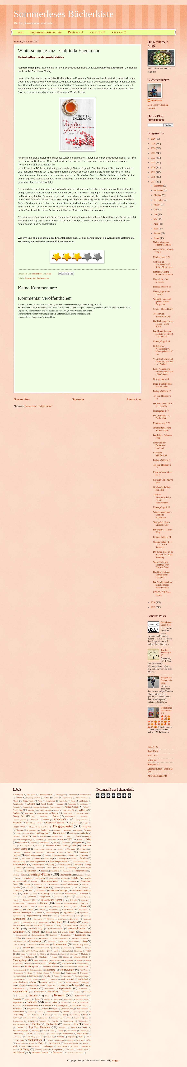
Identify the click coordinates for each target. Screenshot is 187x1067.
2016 (153, 602)
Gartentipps (53, 878)
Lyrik (56, 951)
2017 (153, 182)
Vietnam (60, 1037)
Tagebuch (77, 1018)
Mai (156, 219)
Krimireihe (19, 931)
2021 (153, 162)
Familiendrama (19, 861)
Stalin (29, 1015)
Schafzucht (84, 1002)
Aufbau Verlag (71, 807)
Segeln (54, 1009)
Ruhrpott (47, 999)
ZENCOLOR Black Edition (162, 593)
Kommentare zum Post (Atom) (38, 406)
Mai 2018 (32, 954)
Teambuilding (18, 1021)
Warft (89, 1037)
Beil (33, 816)
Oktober (158, 195)
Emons (70, 852)
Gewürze (57, 888)
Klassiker (73, 919)
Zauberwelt (35, 1046)
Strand (56, 1015)
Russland (57, 999)
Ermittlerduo (72, 855)
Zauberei (24, 1046)
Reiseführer (53, 991)
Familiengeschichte (58, 861)
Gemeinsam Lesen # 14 (166, 623)
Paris (60, 982)
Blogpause (87, 827)
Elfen (61, 852)
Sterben (48, 1015)
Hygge (58, 903)
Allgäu (15, 801)
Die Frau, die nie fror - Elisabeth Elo (163, 404)
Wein (50, 1040)
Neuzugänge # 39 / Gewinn (161, 292)
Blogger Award (19, 827)
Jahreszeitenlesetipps (22, 912)
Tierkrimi (87, 1024)
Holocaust (84, 900)
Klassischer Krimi (28, 922)
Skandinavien (18, 1012)
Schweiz (45, 1009)
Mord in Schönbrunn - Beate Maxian (163, 385)
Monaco (66, 957)
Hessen (69, 897)
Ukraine (61, 1031)
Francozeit (19, 871)
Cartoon (43, 836)
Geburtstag (64, 878)
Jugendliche (84, 913)
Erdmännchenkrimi (58, 855)
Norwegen (33, 976)
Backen (16, 813)
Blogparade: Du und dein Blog (166, 680)
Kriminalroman (76, 928)
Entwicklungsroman (33, 855)
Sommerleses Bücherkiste (64, 14)
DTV (69, 839)
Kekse (86, 916)
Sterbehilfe (38, 1015)
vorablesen (18, 1052)
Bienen (46, 820)
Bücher (25, 836)
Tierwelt (20, 1027)
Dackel (79, 839)
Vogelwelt (71, 1037)
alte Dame (74, 1046)
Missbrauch (29, 957)
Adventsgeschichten (33, 798)
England (16, 855)
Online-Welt (33, 979)
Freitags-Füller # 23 (162, 287)
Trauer (84, 1027)
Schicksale (16, 1005)
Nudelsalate (67, 976)
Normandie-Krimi (19, 976)
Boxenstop (67, 830)
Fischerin (29, 868)
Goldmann (40, 890)
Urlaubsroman (67, 1034)
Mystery (79, 960)
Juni (156, 214)
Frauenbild (54, 871)
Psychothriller (65, 988)
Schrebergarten (62, 1005)
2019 (153, 172)
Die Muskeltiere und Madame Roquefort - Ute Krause (163, 334)
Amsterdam (72, 804)
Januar (157, 238)
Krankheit (38, 925)
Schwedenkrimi (32, 1009)
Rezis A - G (75, 32)
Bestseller (84, 816)
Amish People (47, 804)
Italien (30, 909)
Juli (155, 209)
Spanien (66, 1012)
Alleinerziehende (82, 798)
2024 (153, 148)
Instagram (152, 760)
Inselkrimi (56, 906)
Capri (34, 836)
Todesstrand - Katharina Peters (161, 315)
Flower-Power (59, 868)
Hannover (84, 894)
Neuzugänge (67, 969)
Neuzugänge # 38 (161, 379)
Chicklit (68, 836)
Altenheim (63, 801)
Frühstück (79, 875)
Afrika (46, 798)
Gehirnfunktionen (70, 881)
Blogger (86, 823)
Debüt (88, 839)
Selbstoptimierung (67, 1009)
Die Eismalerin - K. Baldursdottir (161, 417)
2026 (153, 139)
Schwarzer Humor (80, 1005)
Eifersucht (28, 852)
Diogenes (77, 842)
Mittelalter (43, 957)
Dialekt (56, 843)
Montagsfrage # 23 (161, 423)
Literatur (56, 948)
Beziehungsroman (19, 820)
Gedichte (75, 878)
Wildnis (31, 1043)
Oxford (52, 982)
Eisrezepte (51, 852)
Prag (86, 985)
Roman (28, 278)
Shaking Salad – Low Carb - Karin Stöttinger (162, 544)
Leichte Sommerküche (60, 938)
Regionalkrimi (20, 991)
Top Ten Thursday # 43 (166, 653)
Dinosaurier (66, 843)
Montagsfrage (20, 960)
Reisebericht (39, 992)
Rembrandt (87, 992)
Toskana (73, 1027)
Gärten (34, 894)
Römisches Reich (81, 999)
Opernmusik (53, 979)
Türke (52, 1031)
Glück (29, 890)
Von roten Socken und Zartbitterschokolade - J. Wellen (163, 361)
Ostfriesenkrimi (67, 979)
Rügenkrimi (17, 1002)
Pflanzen (22, 985)
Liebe (84, 941)
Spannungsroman (79, 1012)
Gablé (17, 878)
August (157, 205)
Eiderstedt (16, 852)
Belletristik (43, 816)
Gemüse (27, 884)
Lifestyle (16, 948)
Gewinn (16, 887)
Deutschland (44, 842)
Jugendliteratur (18, 916)
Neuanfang (50, 970)
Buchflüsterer (59, 833)
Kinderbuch (19, 918)
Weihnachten (43, 278)
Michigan (16, 957)
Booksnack (45, 830)
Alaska (56, 798)
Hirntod (15, 900)
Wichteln (80, 1040)
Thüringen (66, 1024)
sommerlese (156, 100)
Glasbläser (84, 888)
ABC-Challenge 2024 (157, 776)
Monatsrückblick (80, 957)
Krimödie (36, 932)
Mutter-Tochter (56, 960)
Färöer (88, 875)
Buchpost (73, 833)
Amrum (60, 804)
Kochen (73, 922)
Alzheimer (83, 801)
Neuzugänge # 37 (161, 411)
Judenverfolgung (52, 913)
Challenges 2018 (56, 836)
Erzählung (48, 858)
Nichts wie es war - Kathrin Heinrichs (162, 243)
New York (84, 970)
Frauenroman (81, 871)
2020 (153, 167)
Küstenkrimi (80, 935)
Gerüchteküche (53, 884)
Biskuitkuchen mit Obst (34, 823)
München (16, 966)
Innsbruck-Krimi (43, 906)
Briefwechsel (28, 833)
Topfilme (62, 1027)
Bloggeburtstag (74, 823)
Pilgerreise (33, 985)
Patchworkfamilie (72, 982)
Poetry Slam (52, 985)
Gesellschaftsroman (70, 884)
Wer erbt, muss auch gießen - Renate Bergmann (162, 302)
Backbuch (82, 810)
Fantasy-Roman (65, 865)
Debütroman (22, 842)
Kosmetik (17, 925)
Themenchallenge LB (20, 1024)
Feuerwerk (78, 865)
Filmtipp (88, 865)
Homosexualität (18, 903)
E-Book (83, 849)
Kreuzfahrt (49, 925)
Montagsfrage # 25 (161, 257)
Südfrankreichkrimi (30, 1018)
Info (32, 906)
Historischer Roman (51, 899)
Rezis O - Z (118, 32)
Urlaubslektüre (53, 1034)
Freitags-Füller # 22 (162, 391)
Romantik (17, 999)
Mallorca (73, 954)
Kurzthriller (66, 935)
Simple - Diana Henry (163, 309)
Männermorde (40, 963)
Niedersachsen (18, 973)
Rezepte (33, 995)
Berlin (55, 816)
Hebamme (32, 897)
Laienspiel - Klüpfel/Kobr (160, 454)
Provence (33, 988)
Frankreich (31, 871)
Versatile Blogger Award (33, 1037)
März (156, 229)
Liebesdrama (44, 945)
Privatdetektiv (18, 988)
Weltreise (70, 1040)
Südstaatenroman (57, 1018)
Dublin (60, 849)
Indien (25, 906)
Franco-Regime (85, 868)
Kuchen (63, 932)
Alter (73, 801)
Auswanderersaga (44, 810)
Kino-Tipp (61, 919)
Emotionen (83, 852)
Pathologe (85, 982)
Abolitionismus (85, 795)
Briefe (18, 833)
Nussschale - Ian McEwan (160, 280)
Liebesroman (60, 944)
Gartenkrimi (40, 878)
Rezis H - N (97, 32)
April (156, 224)
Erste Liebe (26, 858)
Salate (54, 1002)
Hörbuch (84, 903)
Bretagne (87, 830)
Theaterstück (83, 1021)
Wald (81, 1037)
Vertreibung (49, 1037)
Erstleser (37, 858)
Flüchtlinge (72, 867)
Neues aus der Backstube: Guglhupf (159, 445)
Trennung (35, 1031)
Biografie (17, 822)
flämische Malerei (41, 1049)
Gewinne (29, 887)
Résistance (68, 999)
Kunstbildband (85, 932)
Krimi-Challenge (35, 929)
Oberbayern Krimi (81, 976)
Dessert (33, 843)
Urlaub (29, 1034)
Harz (22, 897)
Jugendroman (32, 916)
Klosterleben (43, 922)
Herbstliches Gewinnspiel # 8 (166, 710)
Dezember (158, 186)
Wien (89, 1040)
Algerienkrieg (67, 798)
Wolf (15, 1046)
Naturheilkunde (69, 966)
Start (21, 32)
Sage (46, 1002)
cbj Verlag (24, 1049)
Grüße (25, 894)
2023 (153, 153)
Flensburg (39, 868)
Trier (45, 1031)
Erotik (15, 858)
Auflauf (85, 807)
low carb (69, 1049)
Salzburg (64, 1002)
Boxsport (77, 830)
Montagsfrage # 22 (161, 507)
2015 (153, 607)
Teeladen (31, 1021)
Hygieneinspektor (70, 903)
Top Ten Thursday (39, 1027)
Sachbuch (32, 1002)
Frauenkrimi (67, 871)
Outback (44, 982)
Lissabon (26, 948)
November (159, 190)
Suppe (64, 1015)
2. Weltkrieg (18, 794)
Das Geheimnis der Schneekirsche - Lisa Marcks (161, 575)
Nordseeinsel (71, 973)
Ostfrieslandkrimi (20, 982)
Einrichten (39, 852)
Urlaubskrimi (40, 1034)
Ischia (75, 906)
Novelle (47, 976)
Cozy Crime (51, 839)
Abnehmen (73, 795)
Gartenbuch (27, 878)
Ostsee (33, 982)
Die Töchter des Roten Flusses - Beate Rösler (163, 324)
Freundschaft (65, 875)
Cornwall (39, 839)
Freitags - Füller (19, 875)
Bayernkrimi (67, 813)
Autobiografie (68, 810)
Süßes (69, 1018)
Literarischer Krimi (42, 948)
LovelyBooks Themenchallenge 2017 (37, 951)
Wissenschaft (54, 1043)
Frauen (44, 871)
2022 (153, 158)
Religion (77, 992)
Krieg (58, 925)
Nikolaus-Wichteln (42, 973)
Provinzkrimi (49, 988)
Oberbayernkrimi (19, 979)
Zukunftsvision (62, 1046)
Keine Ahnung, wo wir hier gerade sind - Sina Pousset (163, 371)
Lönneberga (78, 951)
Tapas (86, 1018)
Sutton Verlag (75, 1015)
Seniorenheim (82, 1009)
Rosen (37, 999)
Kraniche (27, 925)
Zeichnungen (48, 1046)
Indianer (16, 906)
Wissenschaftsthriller (71, 1043)
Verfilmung (17, 1037)
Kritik (48, 932)
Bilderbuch (60, 819)
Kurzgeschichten (38, 935)
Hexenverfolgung (82, 897)
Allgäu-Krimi (28, 801)
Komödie (85, 922)
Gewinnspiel (42, 887)
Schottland (47, 1005)
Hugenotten (32, 903)
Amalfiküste (18, 804)
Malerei (63, 954)
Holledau (73, 900)
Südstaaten (44, 1018)
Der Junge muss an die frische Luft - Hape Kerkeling (163, 554)
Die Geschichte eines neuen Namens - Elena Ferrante (162, 585)
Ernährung (84, 855)
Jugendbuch (68, 912)
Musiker (45, 960)
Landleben (17, 938)
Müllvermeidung (82, 963)
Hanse (15, 897)
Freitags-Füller (39, 874)
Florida (48, 868)
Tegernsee (43, 1021)
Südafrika (16, 1018)
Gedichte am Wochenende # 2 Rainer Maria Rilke (163, 264)
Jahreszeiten (83, 909)
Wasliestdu (20, 1040)
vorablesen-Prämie (40, 1052)
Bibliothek (34, 820)
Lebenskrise (43, 938)
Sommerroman (53, 1012)
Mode (54, 957)
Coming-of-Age (25, 839)
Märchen (52, 963)
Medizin (84, 954)
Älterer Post (133, 399)
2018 (153, 177)
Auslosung (17, 810)
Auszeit (57, 810)
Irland (66, 906)
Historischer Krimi (29, 900)
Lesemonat (35, 941)
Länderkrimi (66, 951)
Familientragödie (38, 865)
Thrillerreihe (52, 1024)
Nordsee (56, 973)
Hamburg (44, 893)
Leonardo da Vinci (19, 941)
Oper (43, 979)
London (78, 948)
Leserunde (63, 941)
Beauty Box (18, 816)
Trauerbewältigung (20, 1031)
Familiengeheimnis (37, 861)
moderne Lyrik (82, 1049)
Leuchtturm (74, 941)
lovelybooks (57, 1049)
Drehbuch (38, 846)
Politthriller (64, 985)
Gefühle (34, 881)
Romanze (28, 999)
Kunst (71, 932)
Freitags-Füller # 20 (162, 537)
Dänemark (70, 849)
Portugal (76, 985)
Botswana (57, 830)
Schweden (17, 1008)
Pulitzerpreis (83, 988)
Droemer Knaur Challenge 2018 (61, 845)
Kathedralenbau (66, 916)
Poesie (42, 985)
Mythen (29, 963)
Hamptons (57, 894)
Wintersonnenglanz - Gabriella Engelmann (162, 515)
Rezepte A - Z (154, 764)
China (77, 836)
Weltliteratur (59, 1040)
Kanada (45, 916)
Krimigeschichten (55, 929)
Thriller (36, 1024)
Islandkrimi (17, 909)
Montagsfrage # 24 (161, 341)
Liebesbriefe (31, 945)
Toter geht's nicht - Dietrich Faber (161, 523)
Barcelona (29, 813)
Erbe (46, 855)
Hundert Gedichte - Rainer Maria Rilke (163, 273)
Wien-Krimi (20, 1043)
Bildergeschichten (81, 820)
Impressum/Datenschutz (45, 32)
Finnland (19, 867)
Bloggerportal (63, 826)
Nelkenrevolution (36, 970)
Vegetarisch (81, 1033)
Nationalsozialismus (51, 966)
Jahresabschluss (67, 910)
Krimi (16, 928)
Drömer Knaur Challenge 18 (44, 849)
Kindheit (50, 919)
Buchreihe (84, 833)
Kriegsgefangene (71, 925)
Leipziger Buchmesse (80, 938)
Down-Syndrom (26, 846)
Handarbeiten (70, 894)
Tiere (76, 1024)
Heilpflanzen (45, 897)
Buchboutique (42, 833)
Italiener (42, 910)
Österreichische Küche (75, 1053)
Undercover (84, 1031)
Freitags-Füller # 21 (162, 460)
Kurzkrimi (53, 935)
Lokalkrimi (67, 948)
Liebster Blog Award (80, 945)
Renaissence (20, 996)
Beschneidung (70, 816)
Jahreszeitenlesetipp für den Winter (162, 429)
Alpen (40, 801)
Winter (40, 1043)
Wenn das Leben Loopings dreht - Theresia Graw (161, 565)
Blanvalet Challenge (55, 822)
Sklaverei (31, 1012)
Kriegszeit (84, 925)
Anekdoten (84, 804)
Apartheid (26, 807)
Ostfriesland (83, 979)
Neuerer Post (22, 399)
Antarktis (16, 807)
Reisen (66, 991)
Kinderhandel (38, 919)
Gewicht (85, 884)
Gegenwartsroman (49, 881)
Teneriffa (55, 1021)
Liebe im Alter (18, 945)
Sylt (34, 278)
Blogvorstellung (32, 830)
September (159, 200)
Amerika (31, 804)
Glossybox (17, 890)
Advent (19, 798)
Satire (73, 1002)
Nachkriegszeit (31, 966)
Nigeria (29, 973)
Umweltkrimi (71, 1031)
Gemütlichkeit (39, 884)
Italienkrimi (53, 910)
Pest (14, 985)
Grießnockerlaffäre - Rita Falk (162, 488)
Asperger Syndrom (40, 807)
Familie (83, 858)
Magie (23, 954)
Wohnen (85, 1043)
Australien (31, 810)
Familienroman (19, 864)
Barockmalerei (42, 813)
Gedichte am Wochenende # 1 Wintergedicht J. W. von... (163, 350)
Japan (39, 913)
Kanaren (54, 916)
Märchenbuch (67, 963)
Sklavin (40, 1012)
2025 (153, 143)
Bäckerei (16, 836)
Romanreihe (80, 995)
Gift (75, 888)
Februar (157, 233)
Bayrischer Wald (82, 813)
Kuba (55, 932)
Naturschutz (83, 966)
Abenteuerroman (45, 794)
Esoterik (73, 858)
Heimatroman (59, 897)
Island (83, 906)
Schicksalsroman (31, 1005)
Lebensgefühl (30, 938)
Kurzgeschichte (21, 935)
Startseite (78, 399)
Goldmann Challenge (57, 890)
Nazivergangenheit (19, 970)
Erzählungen (61, 858)
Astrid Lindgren (55, 807)
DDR (61, 839)
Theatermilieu (68, 1021)
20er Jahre (31, 794)
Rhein (47, 996)
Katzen (77, 916)
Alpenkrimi (50, 801)
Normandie (84, 973)
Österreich (57, 1052)
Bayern (54, 813)
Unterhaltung (18, 1034)
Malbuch (53, 954)
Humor (44, 903)
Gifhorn (67, 888)
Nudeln (56, 976)
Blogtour (19, 830)
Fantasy (50, 864)
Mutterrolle (69, 960)
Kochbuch (56, 922)
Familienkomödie (80, 861)
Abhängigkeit (61, 795)
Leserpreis (52, 941)
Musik (36, 960)
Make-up (43, 954)
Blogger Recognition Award (39, 827)
